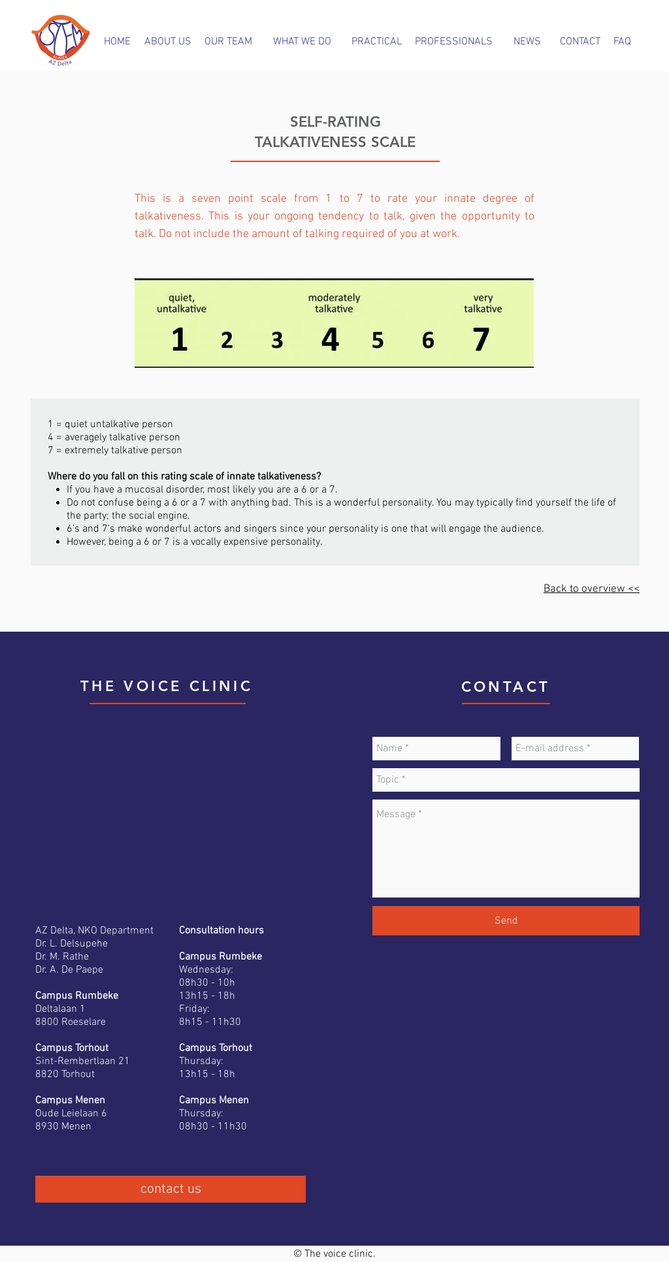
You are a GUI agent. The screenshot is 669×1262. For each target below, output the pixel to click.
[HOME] (117, 42)
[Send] (506, 920)
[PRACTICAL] (376, 42)
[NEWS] (527, 42)
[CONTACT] (580, 42)
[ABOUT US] (168, 42)
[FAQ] (622, 42)
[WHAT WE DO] (301, 42)
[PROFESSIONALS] (453, 42)
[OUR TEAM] (228, 42)
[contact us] (170, 1189)
